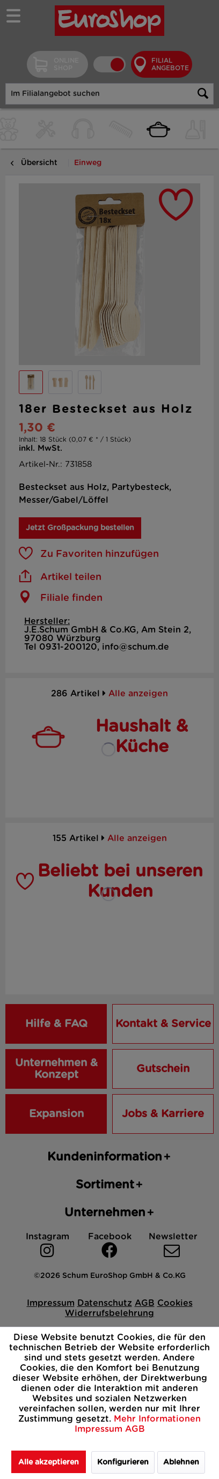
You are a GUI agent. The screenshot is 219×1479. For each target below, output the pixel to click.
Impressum (100, 1429)
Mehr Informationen (157, 1419)
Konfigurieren (123, 1462)
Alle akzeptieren (48, 1462)
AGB (135, 1429)
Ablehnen (181, 1462)
